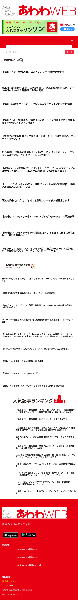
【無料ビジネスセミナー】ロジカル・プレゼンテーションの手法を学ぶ (38, 217)
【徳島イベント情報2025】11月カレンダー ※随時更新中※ (41, 419)
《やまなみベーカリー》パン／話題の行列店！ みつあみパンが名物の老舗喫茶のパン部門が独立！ (38, 306)
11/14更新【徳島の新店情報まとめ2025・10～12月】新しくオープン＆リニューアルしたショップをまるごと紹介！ (38, 153)
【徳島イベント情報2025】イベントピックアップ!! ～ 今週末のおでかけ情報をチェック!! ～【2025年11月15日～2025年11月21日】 (38, 169)
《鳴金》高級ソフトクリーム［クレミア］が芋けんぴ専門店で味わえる (46, 465)
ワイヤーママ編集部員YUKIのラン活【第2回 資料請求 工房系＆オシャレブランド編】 (37, 321)
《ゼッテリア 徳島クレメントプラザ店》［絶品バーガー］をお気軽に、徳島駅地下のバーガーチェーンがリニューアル (37, 250)
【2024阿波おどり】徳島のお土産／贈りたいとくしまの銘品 (28, 293)
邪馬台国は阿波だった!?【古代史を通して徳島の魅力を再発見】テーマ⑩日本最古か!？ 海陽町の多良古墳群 (38, 89)
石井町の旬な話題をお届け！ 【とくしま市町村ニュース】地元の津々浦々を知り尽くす (38, 280)
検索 (69, 52)
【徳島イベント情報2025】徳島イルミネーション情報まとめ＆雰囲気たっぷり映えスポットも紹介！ (38, 121)
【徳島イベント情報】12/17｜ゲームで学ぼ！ (22, 373)
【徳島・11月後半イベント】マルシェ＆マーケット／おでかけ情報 (37, 104)
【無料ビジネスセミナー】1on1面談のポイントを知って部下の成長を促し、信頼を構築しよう (38, 234)
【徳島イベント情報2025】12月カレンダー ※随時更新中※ (33, 72)
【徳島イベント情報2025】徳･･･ (30, 565)
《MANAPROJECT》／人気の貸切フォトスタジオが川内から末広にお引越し (35, 349)
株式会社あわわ (9, 581)
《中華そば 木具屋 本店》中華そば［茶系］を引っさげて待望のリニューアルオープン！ (39, 137)
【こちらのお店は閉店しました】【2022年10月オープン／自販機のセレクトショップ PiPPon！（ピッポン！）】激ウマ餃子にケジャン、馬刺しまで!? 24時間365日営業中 (38, 335)
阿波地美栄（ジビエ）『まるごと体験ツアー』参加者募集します (36, 200)
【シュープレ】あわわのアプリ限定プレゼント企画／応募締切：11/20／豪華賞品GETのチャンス (38, 185)
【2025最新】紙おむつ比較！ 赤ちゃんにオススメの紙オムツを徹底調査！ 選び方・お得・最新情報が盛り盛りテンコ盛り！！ (45, 429)
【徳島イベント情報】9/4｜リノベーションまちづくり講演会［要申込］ (33, 386)
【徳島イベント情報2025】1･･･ (30, 549)
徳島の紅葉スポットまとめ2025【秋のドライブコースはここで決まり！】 (45, 438)
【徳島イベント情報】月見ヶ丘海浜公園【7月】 (23, 361)
